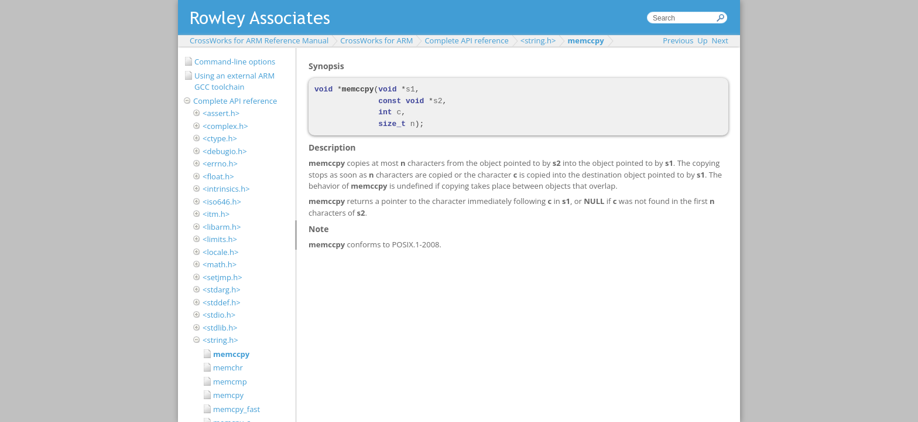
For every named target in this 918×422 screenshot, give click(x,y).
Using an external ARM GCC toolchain (234, 81)
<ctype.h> (220, 138)
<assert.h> (221, 113)
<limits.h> (220, 239)
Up (702, 40)
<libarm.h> (222, 227)
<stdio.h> (219, 314)
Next (719, 40)
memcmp (230, 381)
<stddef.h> (222, 302)
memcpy (228, 395)
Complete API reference (466, 40)
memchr (228, 367)
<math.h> (220, 264)
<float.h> (218, 176)
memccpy (585, 40)
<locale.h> (220, 252)
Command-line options (234, 61)
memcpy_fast (236, 409)
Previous (678, 40)
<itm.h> (216, 214)
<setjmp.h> (222, 277)
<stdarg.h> (222, 289)
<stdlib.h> (220, 327)
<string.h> (538, 40)
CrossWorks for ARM (376, 40)
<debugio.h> (225, 151)
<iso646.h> (222, 201)
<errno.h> (220, 163)
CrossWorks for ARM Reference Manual (259, 40)
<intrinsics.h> (226, 188)
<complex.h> (225, 126)
